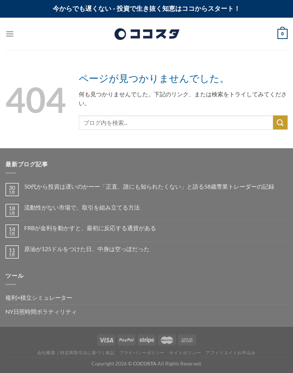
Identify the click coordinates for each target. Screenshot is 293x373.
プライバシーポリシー (142, 352)
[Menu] (9, 34)
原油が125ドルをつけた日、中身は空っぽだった (87, 248)
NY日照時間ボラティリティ (41, 311)
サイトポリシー (185, 352)
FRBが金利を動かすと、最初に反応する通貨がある (90, 227)
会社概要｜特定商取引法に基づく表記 (76, 352)
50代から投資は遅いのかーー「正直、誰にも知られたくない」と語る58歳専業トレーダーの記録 (149, 186)
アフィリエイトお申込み (231, 352)
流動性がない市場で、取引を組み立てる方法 (82, 207)
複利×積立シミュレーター (38, 297)
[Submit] (280, 122)
